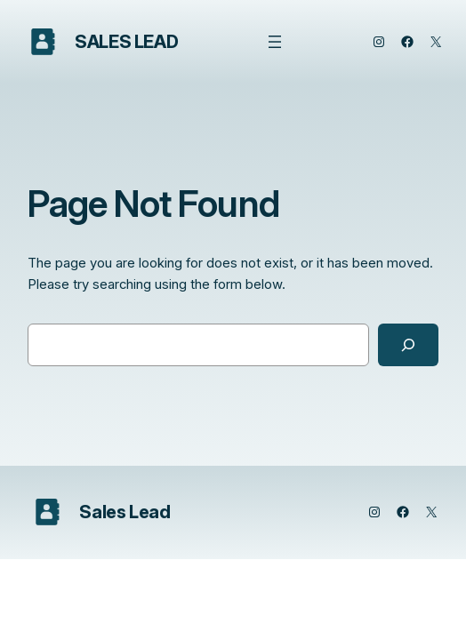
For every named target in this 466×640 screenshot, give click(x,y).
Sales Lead (126, 41)
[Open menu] (274, 41)
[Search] (408, 345)
